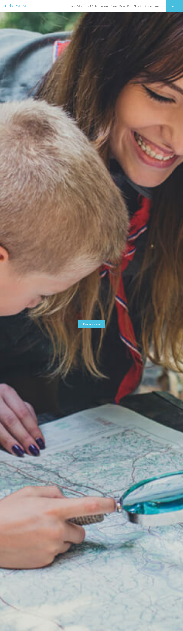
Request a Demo (91, 324)
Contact (148, 6)
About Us (138, 6)
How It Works (91, 6)
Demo (122, 6)
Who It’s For (76, 6)
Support (158, 6)
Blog (129, 6)
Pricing (113, 6)
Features (104, 6)
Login (174, 6)
